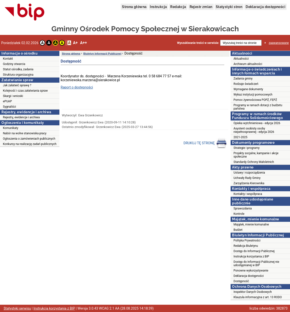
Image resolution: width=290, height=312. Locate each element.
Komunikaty (10, 128)
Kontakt (8, 58)
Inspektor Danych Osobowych (253, 292)
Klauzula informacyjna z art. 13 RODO (258, 297)
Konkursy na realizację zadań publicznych (29, 144)
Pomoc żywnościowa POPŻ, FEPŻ (255, 100)
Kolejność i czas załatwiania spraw (25, 90)
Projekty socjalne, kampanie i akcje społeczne (256, 155)
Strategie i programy (246, 148)
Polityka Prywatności (247, 240)
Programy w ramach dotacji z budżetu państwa (258, 107)
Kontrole (239, 214)
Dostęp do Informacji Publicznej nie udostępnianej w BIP (256, 263)
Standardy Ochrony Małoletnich (254, 162)
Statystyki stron (229, 7)
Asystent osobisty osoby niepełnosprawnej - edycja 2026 (254, 130)
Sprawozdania (243, 208)
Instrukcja (158, 7)
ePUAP (7, 101)
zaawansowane (279, 43)
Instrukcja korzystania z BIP (251, 256)
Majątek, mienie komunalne (251, 224)
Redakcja (178, 7)
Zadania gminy (243, 78)
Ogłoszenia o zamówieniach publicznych (29, 138)
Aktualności (241, 58)
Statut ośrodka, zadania (18, 69)
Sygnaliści (9, 106)
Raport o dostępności (77, 87)
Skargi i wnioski (13, 96)
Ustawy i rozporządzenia (249, 172)
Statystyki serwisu (17, 308)
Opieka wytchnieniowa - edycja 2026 (257, 123)
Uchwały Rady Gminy (247, 178)
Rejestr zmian (201, 7)
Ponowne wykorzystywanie (251, 270)
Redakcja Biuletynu (246, 246)
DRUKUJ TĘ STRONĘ (205, 143)
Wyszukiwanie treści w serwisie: (198, 43)
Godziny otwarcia (14, 64)
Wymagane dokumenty (248, 89)
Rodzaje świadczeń (246, 84)
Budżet (238, 230)
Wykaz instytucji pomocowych (253, 94)
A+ (75, 42)
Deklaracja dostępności (265, 7)
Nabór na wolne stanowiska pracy (24, 133)
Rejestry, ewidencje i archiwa (21, 117)
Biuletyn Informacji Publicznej (102, 53)
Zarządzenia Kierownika (249, 183)
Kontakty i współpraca (248, 194)
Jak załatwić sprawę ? (17, 85)
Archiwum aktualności (248, 64)
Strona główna (134, 7)
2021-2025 (240, 137)
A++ (83, 42)
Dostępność (241, 281)
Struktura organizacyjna (18, 74)
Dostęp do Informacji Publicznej (254, 251)
